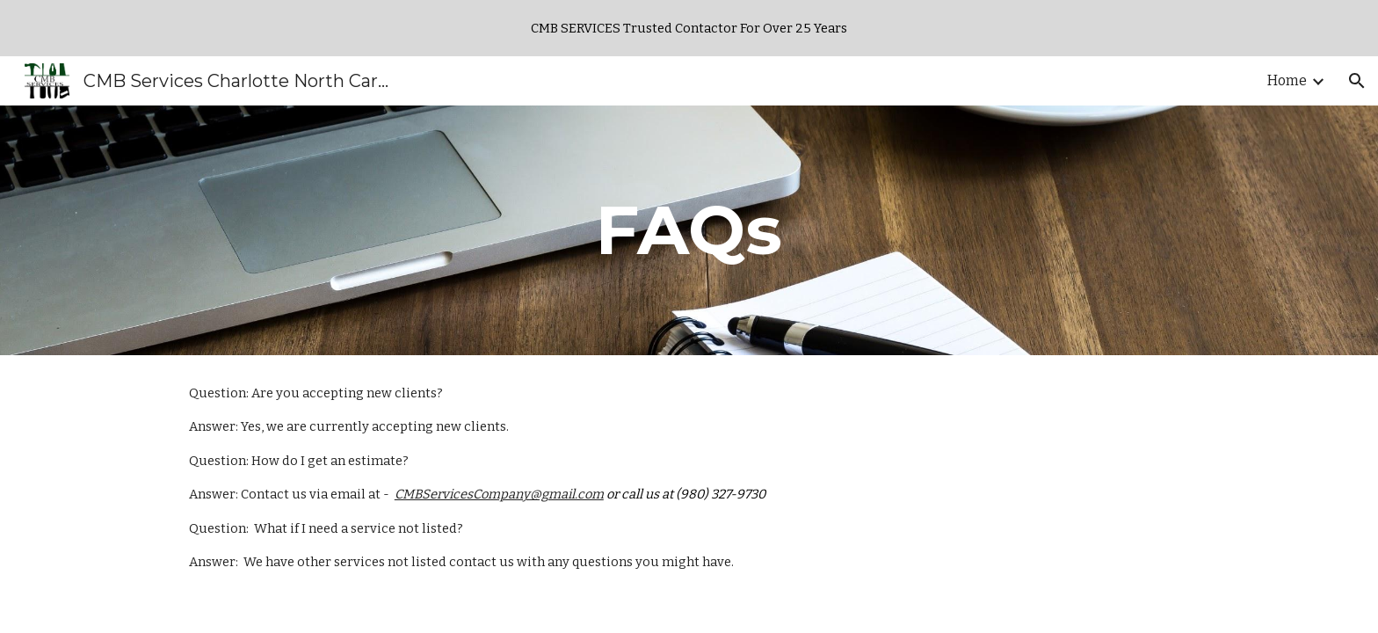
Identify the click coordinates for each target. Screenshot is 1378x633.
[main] (689, 230)
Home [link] (1287, 80)
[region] (689, 28)
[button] (1357, 81)
